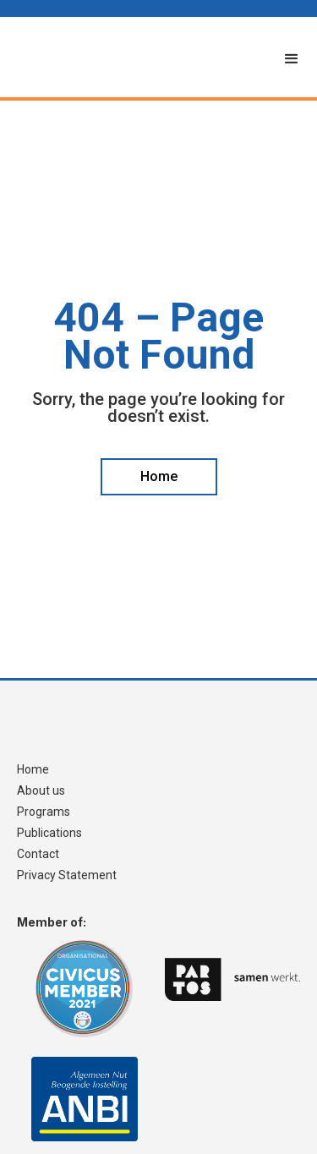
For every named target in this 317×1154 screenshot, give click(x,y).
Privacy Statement (67, 875)
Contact (38, 854)
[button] (291, 59)
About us (41, 791)
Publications (49, 833)
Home (33, 770)
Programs (43, 812)
